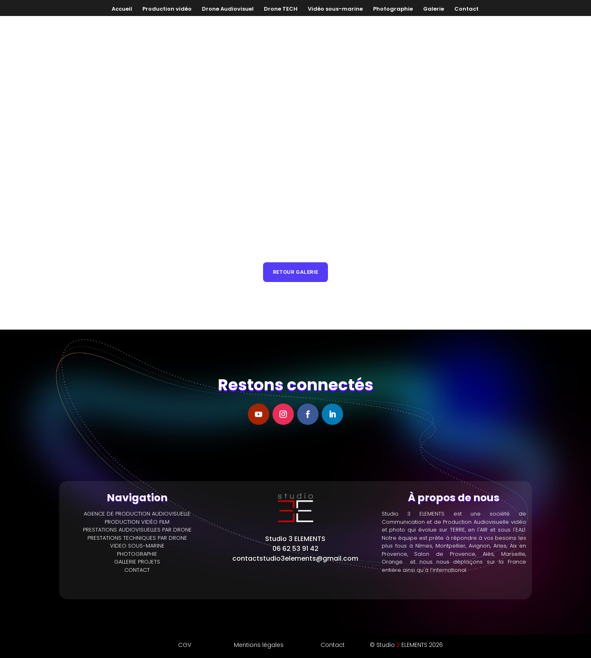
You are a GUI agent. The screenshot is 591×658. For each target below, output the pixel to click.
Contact (466, 9)
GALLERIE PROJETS (137, 547)
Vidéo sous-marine (335, 9)
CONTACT (137, 555)
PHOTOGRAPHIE (137, 539)
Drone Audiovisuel (228, 9)
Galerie (433, 9)
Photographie (393, 9)
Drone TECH (281, 9)
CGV (184, 630)
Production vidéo (167, 9)
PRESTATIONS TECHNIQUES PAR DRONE (137, 523)
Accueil (122, 9)
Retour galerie (295, 256)
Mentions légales (259, 630)
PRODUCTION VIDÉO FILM (137, 507)
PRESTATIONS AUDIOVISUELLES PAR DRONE (137, 515)
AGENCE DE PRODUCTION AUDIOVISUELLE (137, 499)
